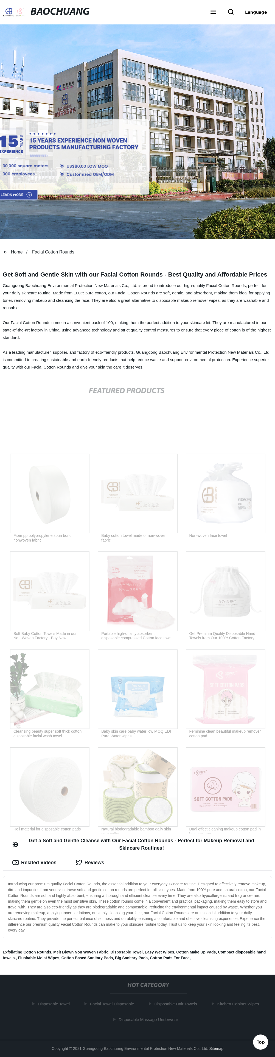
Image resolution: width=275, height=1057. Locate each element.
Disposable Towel (127, 952)
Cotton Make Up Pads (196, 952)
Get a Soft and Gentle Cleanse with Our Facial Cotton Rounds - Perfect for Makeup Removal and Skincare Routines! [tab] (133, 844)
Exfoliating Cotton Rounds (27, 952)
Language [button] (256, 12)
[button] (213, 12)
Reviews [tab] (90, 862)
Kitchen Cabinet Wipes (240, 1004)
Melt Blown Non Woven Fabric (80, 952)
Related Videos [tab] (34, 862)
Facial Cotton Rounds (53, 252)
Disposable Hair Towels (177, 1004)
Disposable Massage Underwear (150, 1019)
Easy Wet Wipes (159, 952)
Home (17, 252)
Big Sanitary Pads (131, 958)
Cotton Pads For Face (170, 958)
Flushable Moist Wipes (38, 958)
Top (261, 1042)
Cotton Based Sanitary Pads (87, 958)
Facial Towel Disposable (114, 1004)
